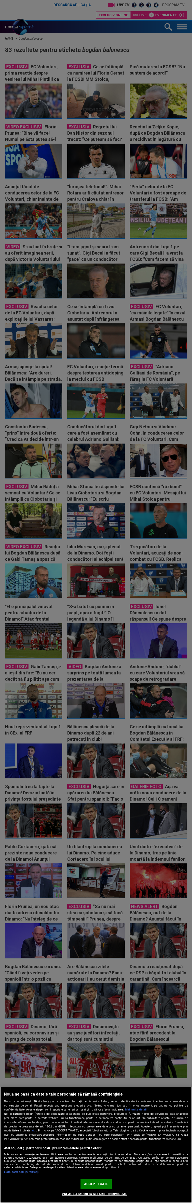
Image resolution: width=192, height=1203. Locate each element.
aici (33, 1130)
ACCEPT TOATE (96, 1184)
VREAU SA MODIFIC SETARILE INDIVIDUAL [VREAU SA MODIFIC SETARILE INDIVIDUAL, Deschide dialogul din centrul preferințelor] (94, 1194)
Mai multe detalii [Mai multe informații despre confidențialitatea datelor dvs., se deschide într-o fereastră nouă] (136, 1109)
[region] (96, 1145)
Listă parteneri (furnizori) (21, 1172)
